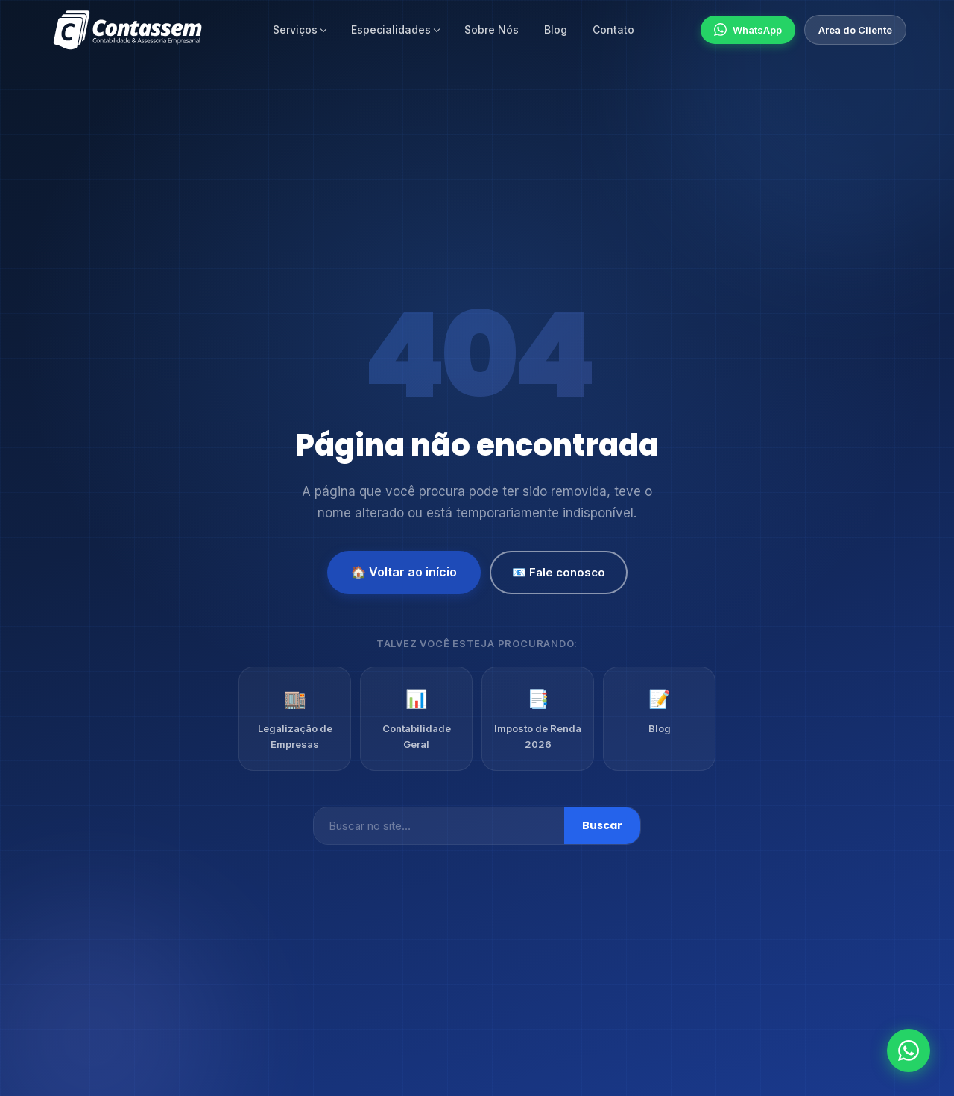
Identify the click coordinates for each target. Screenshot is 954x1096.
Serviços (295, 29)
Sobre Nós (491, 29)
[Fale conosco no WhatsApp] (908, 1050)
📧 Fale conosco (558, 572)
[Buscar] (439, 825)
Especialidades (391, 29)
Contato (613, 29)
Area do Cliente (855, 30)
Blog (555, 29)
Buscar (602, 825)
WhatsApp (748, 29)
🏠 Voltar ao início (404, 571)
